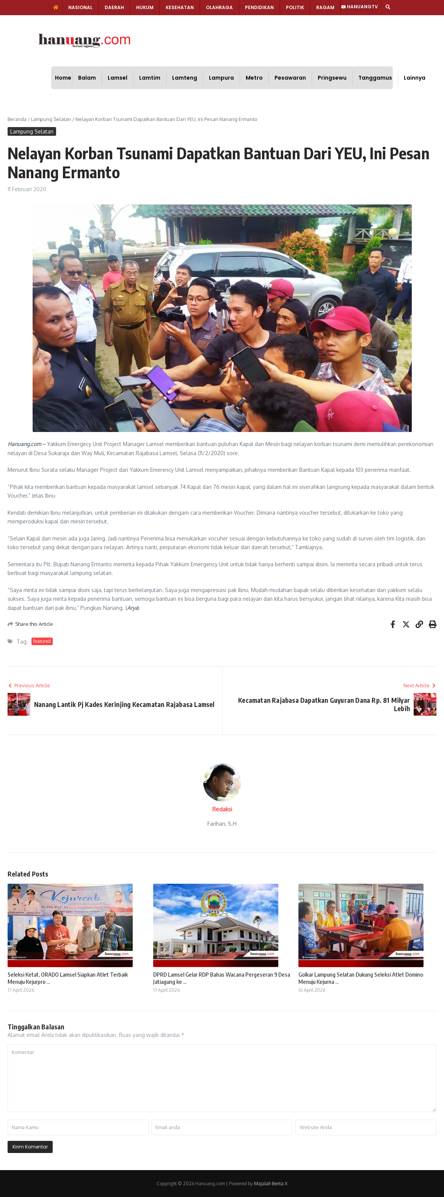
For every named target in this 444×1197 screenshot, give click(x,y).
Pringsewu (332, 78)
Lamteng (184, 78)
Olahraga (219, 7)
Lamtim (149, 78)
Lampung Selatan (51, 119)
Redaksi (222, 809)
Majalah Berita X (270, 1183)
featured (42, 641)
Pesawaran (290, 78)
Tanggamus (375, 78)
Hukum (145, 7)
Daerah (114, 7)
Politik (295, 7)
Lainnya (414, 78)
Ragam (325, 7)
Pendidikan (259, 7)
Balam (87, 78)
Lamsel (117, 78)
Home (63, 78)
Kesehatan (180, 7)
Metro (254, 78)
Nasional (80, 7)
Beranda (17, 119)
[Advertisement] (247, 40)
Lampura (221, 78)
